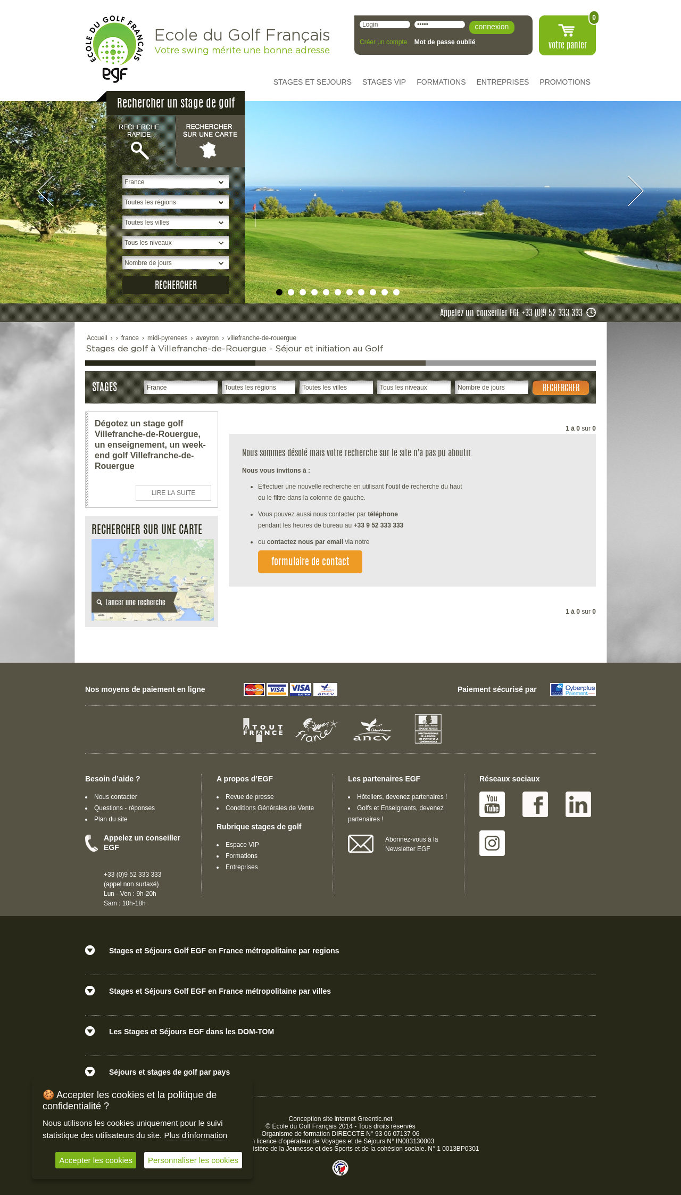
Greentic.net (375, 1119)
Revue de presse (250, 797)
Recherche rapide (141, 140)
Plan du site (111, 819)
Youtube (492, 804)
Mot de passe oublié (445, 42)
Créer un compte (383, 42)
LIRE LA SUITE (174, 493)
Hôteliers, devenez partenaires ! (402, 797)
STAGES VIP (384, 82)
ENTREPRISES (503, 82)
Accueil (97, 338)
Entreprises (242, 867)
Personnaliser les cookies (193, 1160)
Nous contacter (115, 797)
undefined (279, 292)
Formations (242, 856)
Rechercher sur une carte (210, 140)
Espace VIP (242, 844)
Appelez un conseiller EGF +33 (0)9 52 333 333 (511, 313)
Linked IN (578, 804)
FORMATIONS (441, 82)
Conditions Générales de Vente (270, 808)
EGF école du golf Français (114, 49)
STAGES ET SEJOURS (312, 82)
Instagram (492, 843)
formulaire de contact (310, 562)
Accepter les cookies (95, 1160)
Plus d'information (195, 1135)
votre (568, 46)
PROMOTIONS (565, 82)
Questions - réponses (124, 808)
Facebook (535, 804)
